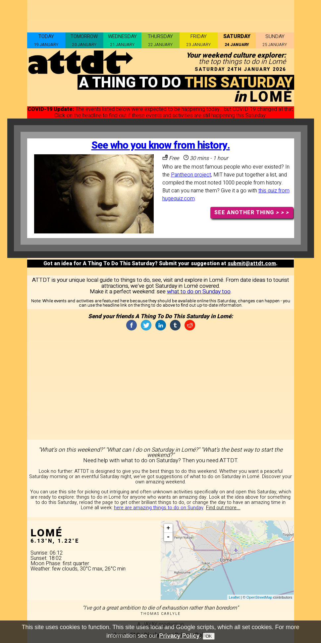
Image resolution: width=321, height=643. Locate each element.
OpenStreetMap (259, 597)
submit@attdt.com (252, 264)
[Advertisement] (160, 15)
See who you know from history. (160, 145)
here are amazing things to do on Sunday (158, 507)
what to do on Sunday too (199, 291)
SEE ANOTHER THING (251, 213)
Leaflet (234, 597)
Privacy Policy (179, 635)
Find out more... (223, 507)
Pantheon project (191, 175)
